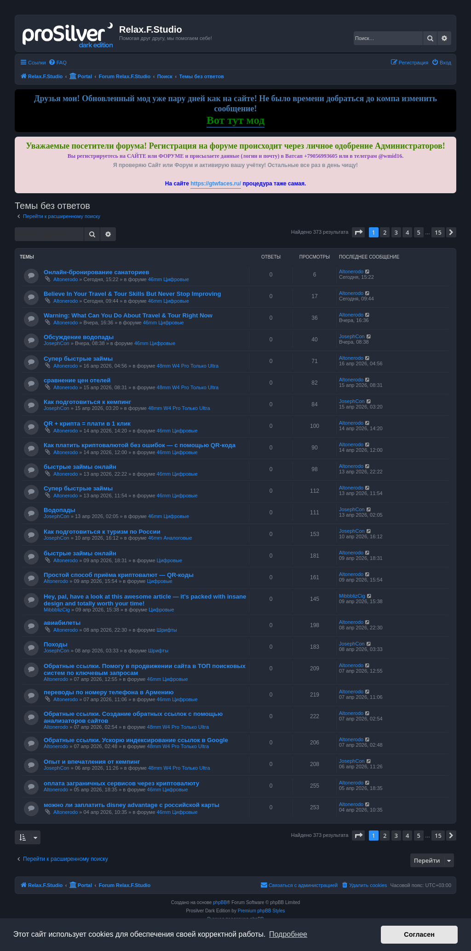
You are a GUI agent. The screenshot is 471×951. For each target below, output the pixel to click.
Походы (56, 644)
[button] (358, 232)
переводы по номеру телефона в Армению (109, 692)
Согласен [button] (419, 934)
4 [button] (407, 232)
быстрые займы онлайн (80, 466)
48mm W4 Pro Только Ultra (188, 366)
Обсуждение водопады (79, 337)
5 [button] (418, 232)
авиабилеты (62, 622)
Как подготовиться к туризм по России (102, 531)
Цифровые (169, 560)
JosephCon (56, 343)
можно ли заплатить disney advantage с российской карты (131, 804)
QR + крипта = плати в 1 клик (87, 423)
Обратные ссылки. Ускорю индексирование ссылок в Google (136, 740)
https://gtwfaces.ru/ (215, 183)
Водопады (59, 510)
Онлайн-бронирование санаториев (96, 272)
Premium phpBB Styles (261, 910)
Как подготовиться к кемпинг (87, 401)
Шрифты (167, 630)
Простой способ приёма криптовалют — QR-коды (119, 574)
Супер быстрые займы (78, 358)
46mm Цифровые (168, 279)
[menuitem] (57, 62)
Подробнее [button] (288, 934)
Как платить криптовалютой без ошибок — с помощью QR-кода (140, 445)
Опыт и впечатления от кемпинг (92, 761)
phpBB (220, 902)
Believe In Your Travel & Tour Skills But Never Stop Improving (132, 293)
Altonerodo (65, 279)
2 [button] (384, 232)
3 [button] (396, 232)
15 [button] (438, 232)
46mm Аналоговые (170, 538)
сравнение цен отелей (77, 380)
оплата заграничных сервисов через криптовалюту (121, 783)
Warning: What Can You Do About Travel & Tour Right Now (128, 315)
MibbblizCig (57, 609)
